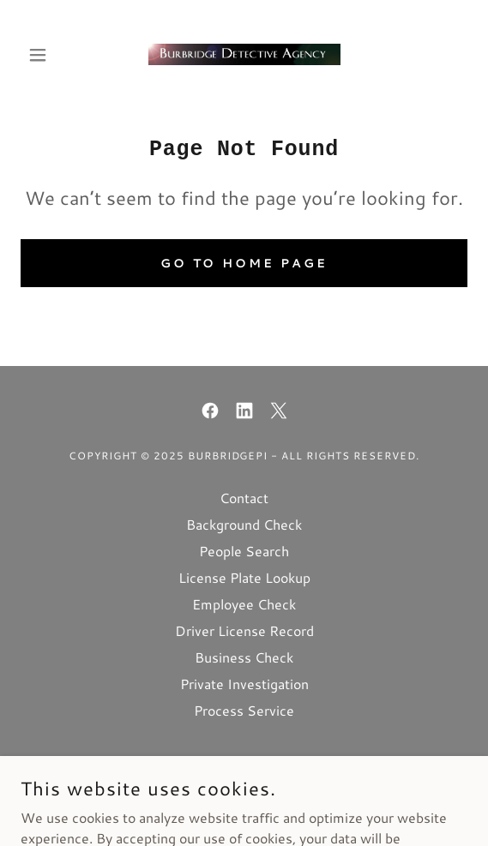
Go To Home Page (244, 263)
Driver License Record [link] (244, 630)
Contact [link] (244, 497)
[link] (244, 54)
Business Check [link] (244, 657)
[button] (54, 55)
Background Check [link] (244, 524)
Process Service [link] (244, 710)
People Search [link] (244, 551)
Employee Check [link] (244, 604)
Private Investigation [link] (244, 683)
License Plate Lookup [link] (244, 577)
